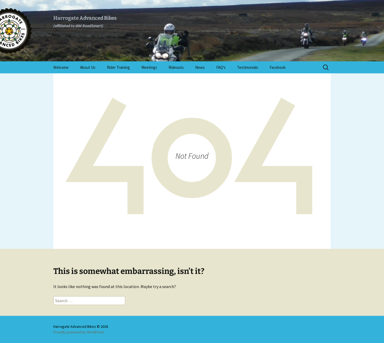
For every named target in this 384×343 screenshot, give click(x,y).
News (200, 67)
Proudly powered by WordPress (79, 332)
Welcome (61, 67)
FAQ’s (221, 67)
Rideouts (176, 67)
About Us (87, 67)
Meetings (149, 67)
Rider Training (118, 67)
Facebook (278, 67)
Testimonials (247, 67)
